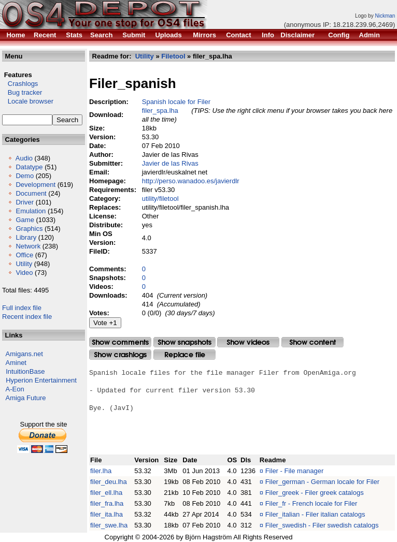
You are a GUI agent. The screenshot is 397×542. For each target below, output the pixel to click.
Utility (24, 264)
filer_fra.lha (106, 503)
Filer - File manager (294, 471)
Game (25, 220)
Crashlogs (20, 83)
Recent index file (27, 316)
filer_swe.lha (108, 525)
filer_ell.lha (106, 492)
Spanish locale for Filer (176, 102)
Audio (24, 158)
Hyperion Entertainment (41, 380)
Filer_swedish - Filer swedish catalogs (322, 525)
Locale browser (27, 101)
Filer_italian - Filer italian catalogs (315, 514)
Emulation (31, 211)
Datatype (29, 167)
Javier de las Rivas (170, 163)
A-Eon (15, 389)
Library (26, 237)
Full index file (21, 308)
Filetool (173, 56)
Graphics (29, 228)
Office (24, 255)
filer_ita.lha (106, 514)
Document (31, 193)
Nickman (385, 16)
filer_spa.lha (160, 110)
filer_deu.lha (108, 482)
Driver (25, 202)
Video (24, 272)
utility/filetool (160, 198)
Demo (25, 176)
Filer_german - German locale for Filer (322, 482)
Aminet (16, 363)
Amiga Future (26, 398)
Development (35, 184)
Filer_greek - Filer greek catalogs (314, 492)
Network (28, 246)
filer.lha (100, 471)
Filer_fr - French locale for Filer (311, 503)
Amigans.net (24, 354)
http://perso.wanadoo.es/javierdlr (190, 181)
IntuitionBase (25, 371)
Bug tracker (22, 92)
